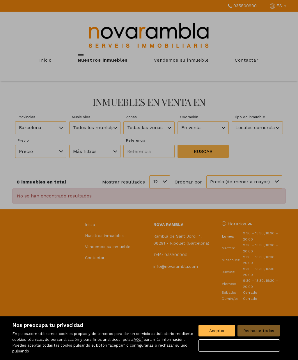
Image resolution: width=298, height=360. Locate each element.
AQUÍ (138, 339)
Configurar (239, 345)
